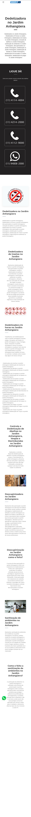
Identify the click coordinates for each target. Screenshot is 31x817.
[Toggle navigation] (3, 2)
